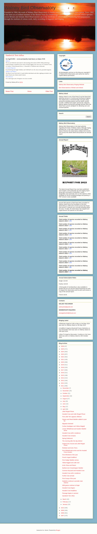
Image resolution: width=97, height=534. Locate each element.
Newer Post (9, 91)
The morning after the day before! (72, 441)
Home (29, 91)
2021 (62, 359)
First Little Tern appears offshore (72, 416)
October (65, 393)
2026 (62, 346)
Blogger (58, 530)
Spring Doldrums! (67, 438)
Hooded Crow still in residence (71, 433)
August (65, 398)
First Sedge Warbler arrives (70, 460)
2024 (62, 351)
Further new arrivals (68, 476)
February (65, 502)
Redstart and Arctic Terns (69, 448)
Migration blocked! (67, 423)
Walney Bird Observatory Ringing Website (71, 84)
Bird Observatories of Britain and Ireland (71, 87)
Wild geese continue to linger (71, 485)
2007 (62, 515)
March (65, 499)
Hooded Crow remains (69, 436)
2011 (62, 386)
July (64, 401)
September (66, 396)
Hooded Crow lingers (68, 488)
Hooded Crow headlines (69, 490)
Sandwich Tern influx (68, 496)
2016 (62, 372)
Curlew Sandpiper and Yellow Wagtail (73, 426)
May (64, 406)
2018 (62, 367)
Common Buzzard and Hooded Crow (73, 470)
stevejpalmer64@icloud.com (67, 313)
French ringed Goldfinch (69, 457)
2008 (62, 513)
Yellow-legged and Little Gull (70, 462)
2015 (62, 375)
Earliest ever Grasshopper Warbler (72, 468)
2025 (62, 349)
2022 (62, 357)
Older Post (49, 91)
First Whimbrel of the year (70, 455)
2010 (62, 508)
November (66, 391)
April (64, 409)
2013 (62, 380)
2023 (62, 354)
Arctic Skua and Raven (69, 465)
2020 (62, 362)
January (65, 504)
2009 (62, 510)
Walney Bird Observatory (30, 7)
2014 (62, 378)
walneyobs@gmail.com (66, 307)
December (66, 388)
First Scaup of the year (69, 478)
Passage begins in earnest (70, 493)
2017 (62, 370)
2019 (62, 364)
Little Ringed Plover (68, 411)
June (64, 404)
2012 (62, 383)
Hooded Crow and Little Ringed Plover (73, 414)
